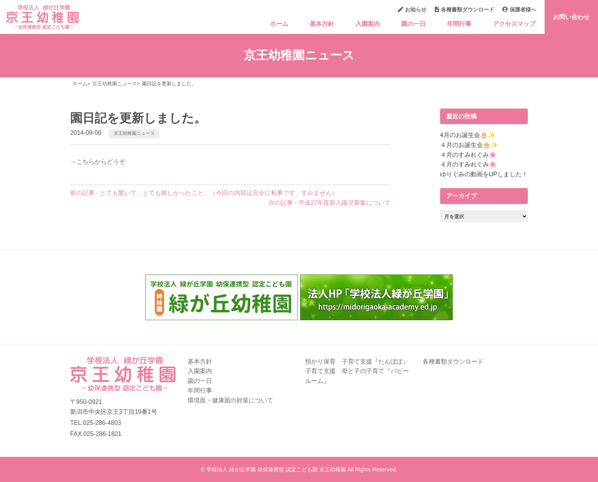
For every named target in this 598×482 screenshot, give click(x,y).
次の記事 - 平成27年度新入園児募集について (329, 203)
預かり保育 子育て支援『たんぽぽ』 (357, 361)
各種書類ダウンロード (464, 9)
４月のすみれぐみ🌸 (468, 155)
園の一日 (413, 24)
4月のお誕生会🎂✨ (467, 135)
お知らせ (412, 9)
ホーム (279, 24)
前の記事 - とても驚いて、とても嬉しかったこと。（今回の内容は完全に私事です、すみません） (204, 193)
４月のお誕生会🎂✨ (469, 145)
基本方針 (322, 24)
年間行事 (459, 24)
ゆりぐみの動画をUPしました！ (484, 174)
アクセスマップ (514, 24)
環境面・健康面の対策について (230, 400)
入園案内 (367, 24)
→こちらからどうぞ (97, 161)
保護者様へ (519, 9)
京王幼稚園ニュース (134, 133)
